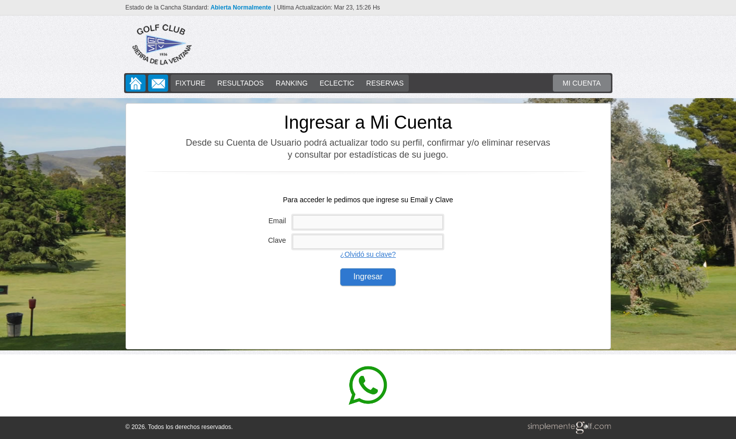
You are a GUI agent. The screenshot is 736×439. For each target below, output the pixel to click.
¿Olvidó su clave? (368, 254)
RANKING (292, 83)
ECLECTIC (337, 83)
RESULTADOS (240, 83)
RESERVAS (385, 83)
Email (277, 221)
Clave (277, 240)
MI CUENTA (582, 83)
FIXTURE (191, 83)
